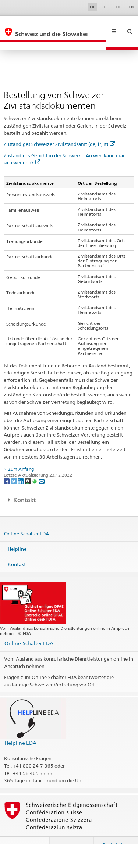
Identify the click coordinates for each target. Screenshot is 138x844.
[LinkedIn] (21, 465)
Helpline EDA (20, 727)
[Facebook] (7, 465)
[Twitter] (14, 465)
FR (118, 7)
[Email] (42, 465)
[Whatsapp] (35, 465)
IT (105, 7)
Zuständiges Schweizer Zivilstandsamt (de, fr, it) (59, 128)
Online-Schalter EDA (26, 518)
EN (131, 7)
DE (93, 7)
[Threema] (28, 465)
